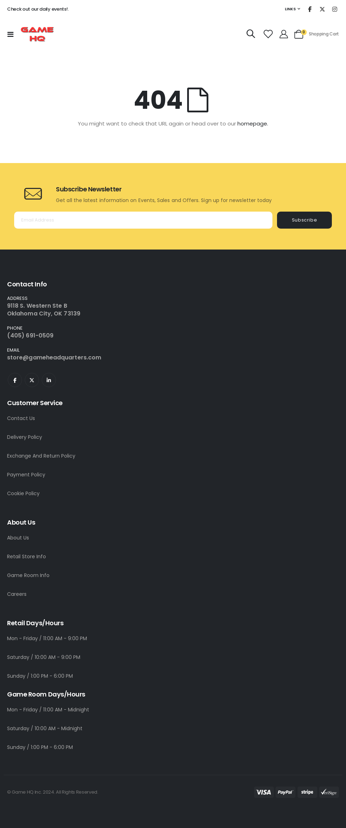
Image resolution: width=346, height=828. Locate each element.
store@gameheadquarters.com (54, 357)
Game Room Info (28, 575)
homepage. (252, 123)
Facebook (15, 380)
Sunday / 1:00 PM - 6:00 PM (40, 675)
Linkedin (49, 380)
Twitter (32, 380)
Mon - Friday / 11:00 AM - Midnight (48, 709)
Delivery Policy (24, 437)
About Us (18, 537)
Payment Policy (26, 474)
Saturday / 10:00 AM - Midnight (44, 728)
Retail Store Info (26, 556)
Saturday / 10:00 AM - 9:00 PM (43, 657)
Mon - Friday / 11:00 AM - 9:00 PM (47, 638)
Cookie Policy (23, 493)
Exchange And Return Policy (41, 455)
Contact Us (21, 418)
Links (290, 9)
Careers (17, 594)
